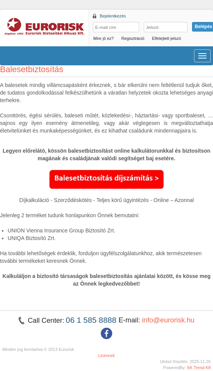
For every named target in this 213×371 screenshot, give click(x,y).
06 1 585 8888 (92, 320)
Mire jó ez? (103, 38)
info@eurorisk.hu (168, 320)
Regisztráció (133, 38)
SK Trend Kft (199, 367)
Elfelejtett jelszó (166, 38)
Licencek (106, 355)
